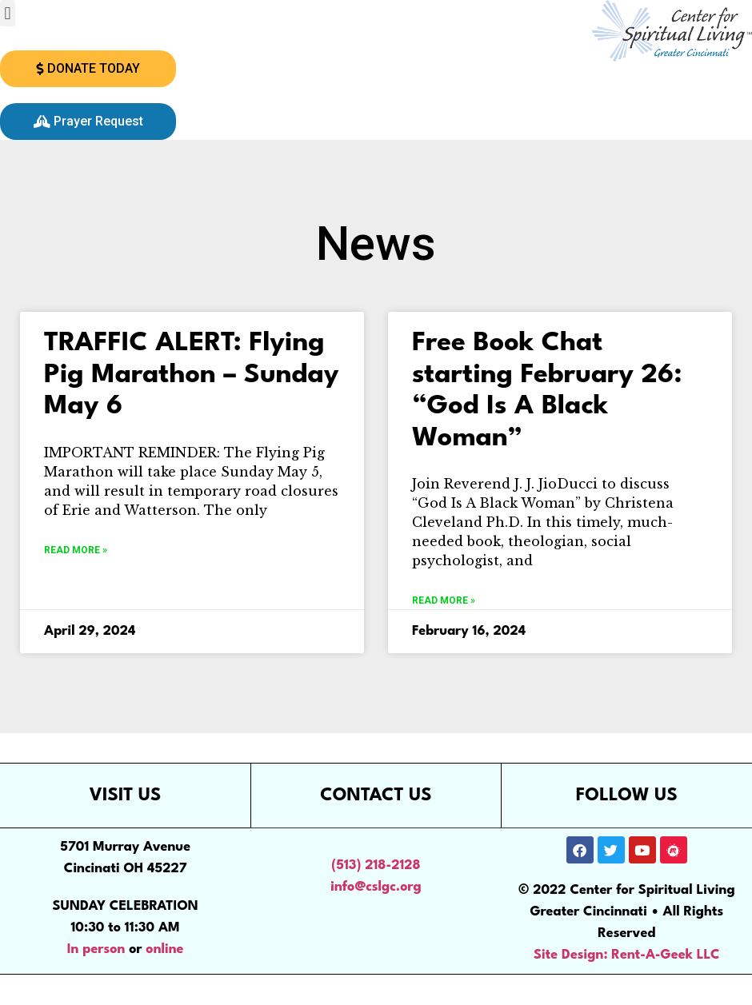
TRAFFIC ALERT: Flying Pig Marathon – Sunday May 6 (191, 375)
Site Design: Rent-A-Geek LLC (627, 955)
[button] (7, 13)
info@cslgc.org (376, 887)
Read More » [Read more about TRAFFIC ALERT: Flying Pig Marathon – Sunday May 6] (75, 550)
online (164, 949)
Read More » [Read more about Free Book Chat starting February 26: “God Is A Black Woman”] (443, 600)
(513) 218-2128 (375, 865)
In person (96, 949)
